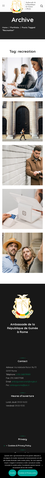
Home (5, 27)
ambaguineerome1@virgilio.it (24, 381)
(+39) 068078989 (23, 374)
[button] (41, 6)
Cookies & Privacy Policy (19, 445)
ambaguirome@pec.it (19, 385)
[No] (42, 465)
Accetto (12, 473)
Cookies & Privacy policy (27, 473)
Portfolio (14, 27)
